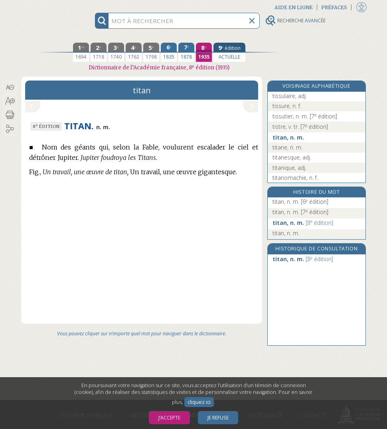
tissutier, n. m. (304, 116)
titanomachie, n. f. (295, 177)
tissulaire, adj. (289, 96)
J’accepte (169, 417)
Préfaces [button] (334, 7)
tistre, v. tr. (300, 126)
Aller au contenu (52, 7)
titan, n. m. (288, 137)
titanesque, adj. (291, 157)
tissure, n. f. (286, 106)
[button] (10, 87)
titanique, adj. (289, 167)
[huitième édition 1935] (204, 52)
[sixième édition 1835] (169, 52)
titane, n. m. (287, 147)
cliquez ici (199, 402)
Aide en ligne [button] (293, 7)
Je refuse (218, 417)
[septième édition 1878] (186, 52)
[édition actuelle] (229, 52)
